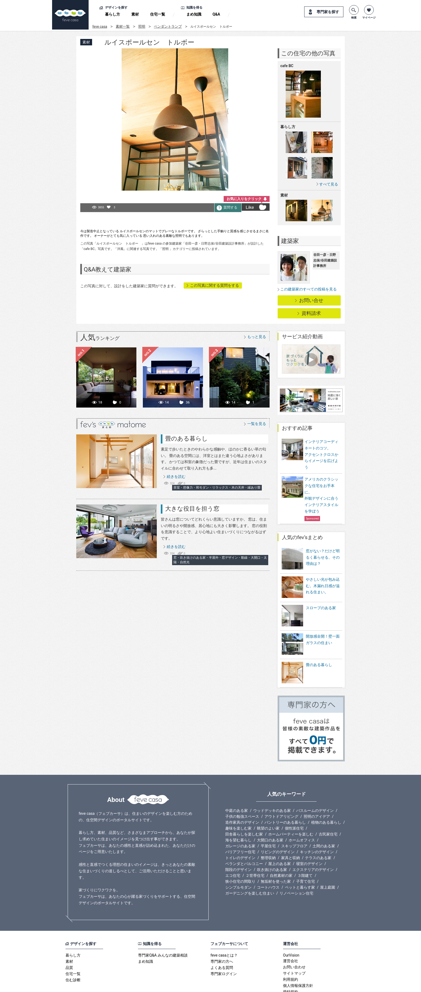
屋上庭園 (327, 861)
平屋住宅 (268, 820)
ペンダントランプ (168, 26)
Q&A (216, 14)
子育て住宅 (305, 855)
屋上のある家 (279, 838)
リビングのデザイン (278, 826)
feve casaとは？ (224, 929)
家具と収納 (290, 832)
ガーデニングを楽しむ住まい (249, 867)
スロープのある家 (321, 600)
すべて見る (328, 184)
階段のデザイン (238, 844)
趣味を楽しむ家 (238, 802)
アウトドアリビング (281, 790)
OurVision (291, 929)
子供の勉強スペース (242, 790)
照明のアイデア (317, 790)
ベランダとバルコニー (244, 838)
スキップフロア (294, 820)
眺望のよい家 (268, 802)
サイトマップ (294, 947)
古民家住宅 (328, 808)
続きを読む (176, 476)
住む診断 (73, 954)
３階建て (305, 850)
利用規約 (290, 953)
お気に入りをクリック (244, 199)
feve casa (99, 26)
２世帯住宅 (255, 850)
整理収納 (268, 832)
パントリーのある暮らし (285, 796)
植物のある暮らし (326, 796)
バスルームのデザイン (315, 785)
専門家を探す (328, 12)
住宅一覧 (157, 14)
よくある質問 (221, 942)
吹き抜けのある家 (272, 844)
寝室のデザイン (309, 838)
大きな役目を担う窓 (192, 508)
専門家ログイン (223, 948)
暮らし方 (112, 14)
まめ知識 (193, 14)
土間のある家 (324, 820)
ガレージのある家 (240, 820)
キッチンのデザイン (317, 826)
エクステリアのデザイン (313, 844)
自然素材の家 (281, 850)
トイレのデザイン (240, 832)
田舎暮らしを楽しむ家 (244, 808)
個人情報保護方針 (298, 960)
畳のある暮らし (186, 438)
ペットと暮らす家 (300, 861)
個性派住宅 (294, 802)
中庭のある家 (236, 785)
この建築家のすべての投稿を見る (308, 289)
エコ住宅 (232, 850)
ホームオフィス (302, 814)
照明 (141, 26)
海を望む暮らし (238, 814)
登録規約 (290, 966)
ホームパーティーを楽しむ (290, 808)
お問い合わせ (294, 941)
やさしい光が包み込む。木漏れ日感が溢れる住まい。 (323, 582)
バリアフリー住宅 (240, 826)
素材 (135, 14)
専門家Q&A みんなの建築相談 (163, 929)
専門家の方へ (221, 935)
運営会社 (290, 935)
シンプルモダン (238, 861)
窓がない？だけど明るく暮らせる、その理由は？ (323, 557)
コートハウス (268, 861)
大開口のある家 (270, 814)
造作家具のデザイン (242, 796)
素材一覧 (123, 26)
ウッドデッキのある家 (272, 785)
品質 (69, 942)
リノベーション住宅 (296, 867)
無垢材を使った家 (276, 855)
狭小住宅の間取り (240, 855)
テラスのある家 (318, 832)
